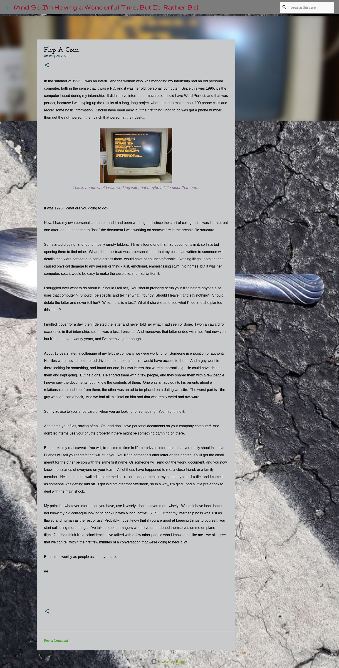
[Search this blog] (310, 7)
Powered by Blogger (169, 661)
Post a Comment (56, 640)
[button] (46, 65)
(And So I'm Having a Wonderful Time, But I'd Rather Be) (106, 7)
